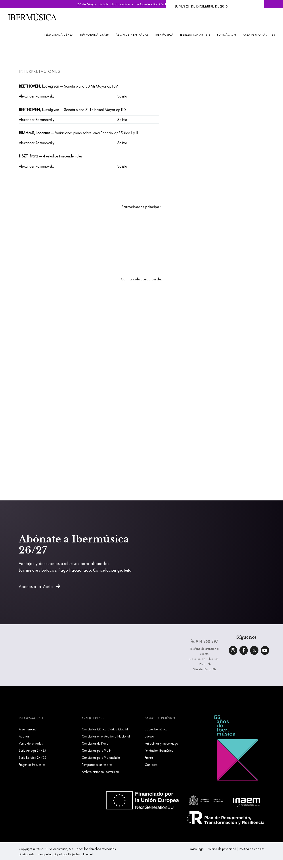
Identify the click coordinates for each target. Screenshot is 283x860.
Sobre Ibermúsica (156, 729)
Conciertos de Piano (95, 743)
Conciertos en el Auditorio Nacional (106, 736)
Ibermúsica (164, 34)
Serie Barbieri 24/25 (32, 757)
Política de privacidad (222, 849)
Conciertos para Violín (96, 750)
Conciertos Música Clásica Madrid (105, 729)
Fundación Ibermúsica (159, 750)
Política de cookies (251, 849)
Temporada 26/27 (58, 34)
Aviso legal (197, 849)
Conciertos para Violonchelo (101, 757)
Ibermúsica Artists (195, 34)
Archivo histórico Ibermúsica (100, 772)
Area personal (255, 34)
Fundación (226, 34)
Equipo (149, 736)
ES (273, 34)
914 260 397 (204, 641)
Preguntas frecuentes (32, 764)
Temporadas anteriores (97, 764)
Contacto (151, 764)
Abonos (24, 736)
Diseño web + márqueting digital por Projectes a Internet (56, 854)
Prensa (149, 757)
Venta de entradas (31, 743)
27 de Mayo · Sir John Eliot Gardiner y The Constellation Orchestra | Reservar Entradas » (141, 4)
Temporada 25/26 (94, 34)
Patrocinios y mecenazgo (161, 743)
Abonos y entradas (132, 34)
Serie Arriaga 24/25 (32, 750)
